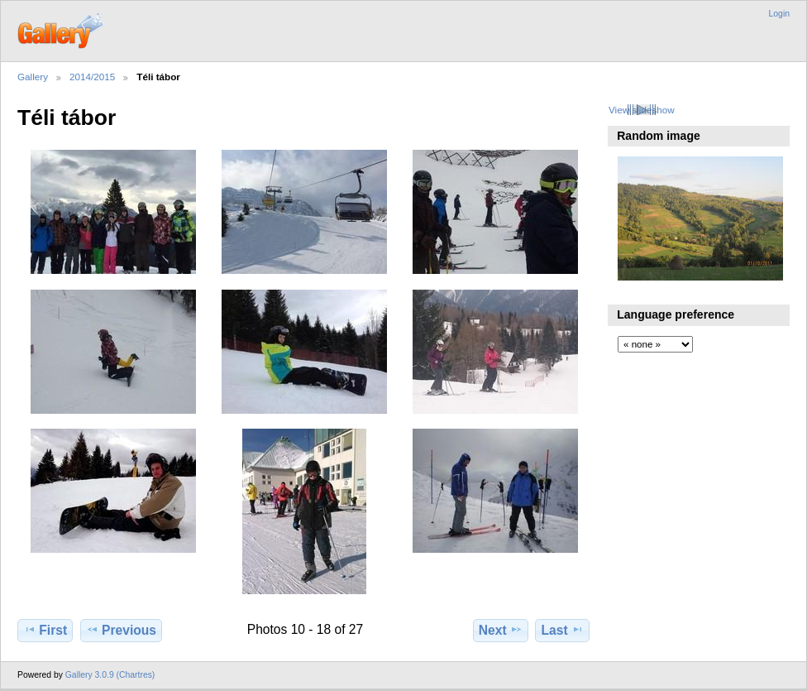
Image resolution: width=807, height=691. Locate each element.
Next (501, 629)
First (45, 629)
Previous (121, 629)
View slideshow (642, 109)
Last (563, 629)
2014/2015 (92, 76)
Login (779, 13)
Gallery (32, 76)
